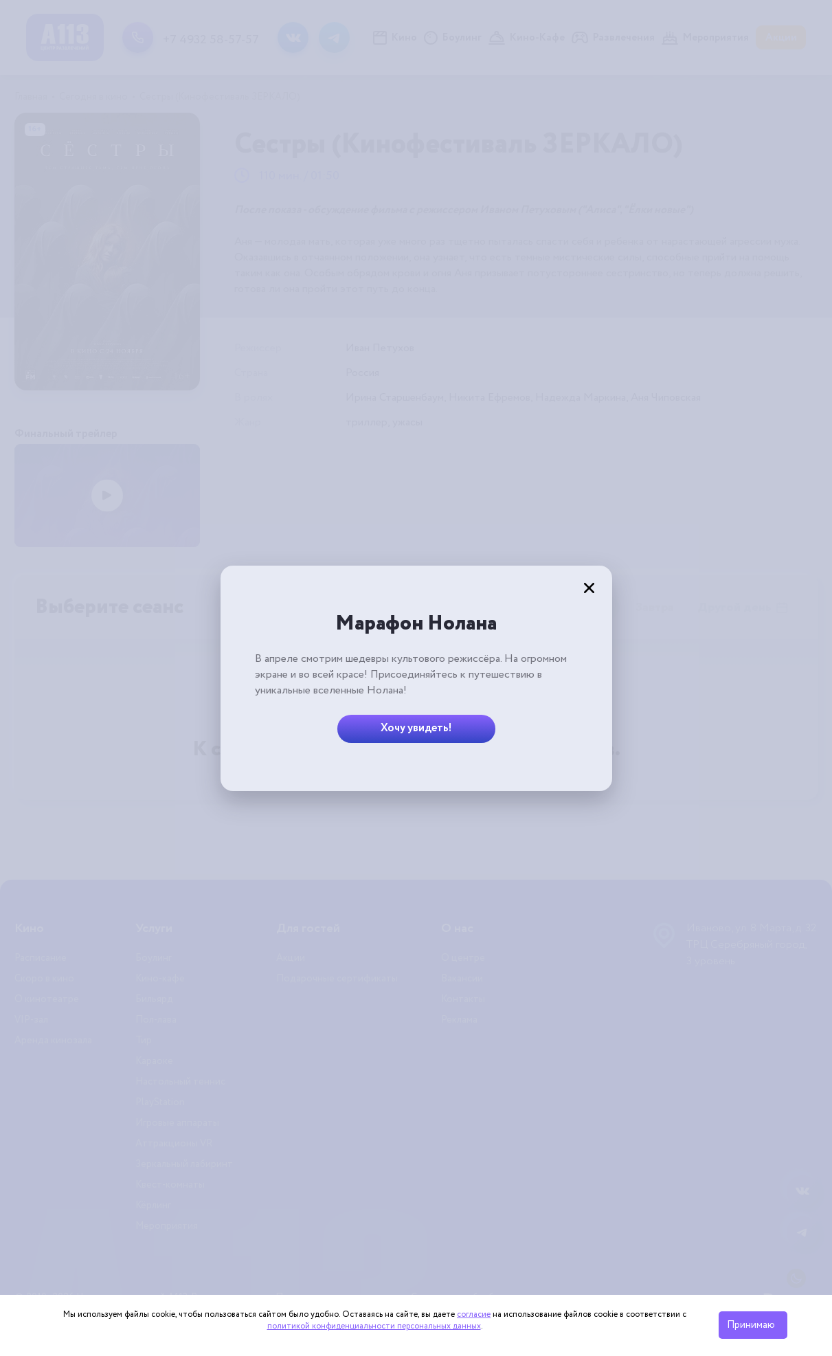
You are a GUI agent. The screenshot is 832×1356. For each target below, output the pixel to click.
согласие (474, 1314)
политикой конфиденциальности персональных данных (374, 1326)
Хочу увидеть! (416, 728)
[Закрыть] (589, 588)
